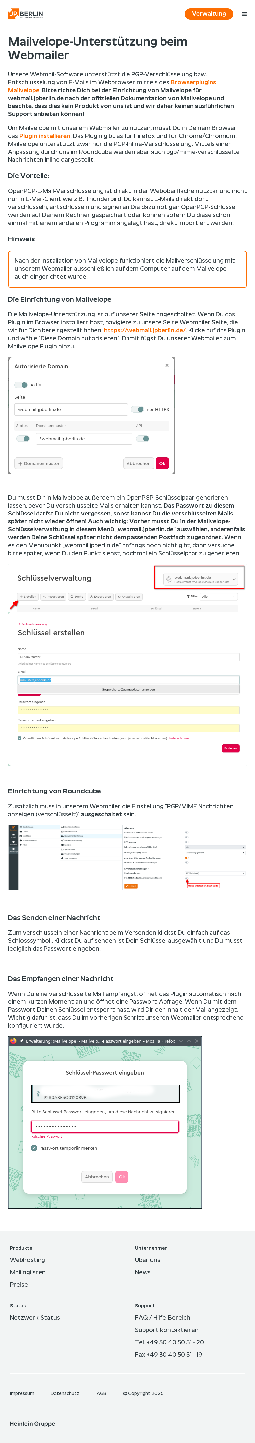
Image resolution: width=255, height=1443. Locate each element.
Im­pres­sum (22, 1393)
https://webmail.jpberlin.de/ (145, 331)
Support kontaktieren (167, 1330)
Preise (19, 1285)
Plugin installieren (44, 136)
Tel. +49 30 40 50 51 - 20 (169, 1343)
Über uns (147, 1260)
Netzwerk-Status (35, 1318)
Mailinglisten (28, 1273)
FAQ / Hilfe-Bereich (162, 1318)
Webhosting (27, 1260)
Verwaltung (209, 14)
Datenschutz (66, 1393)
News (143, 1273)
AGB (102, 1393)
